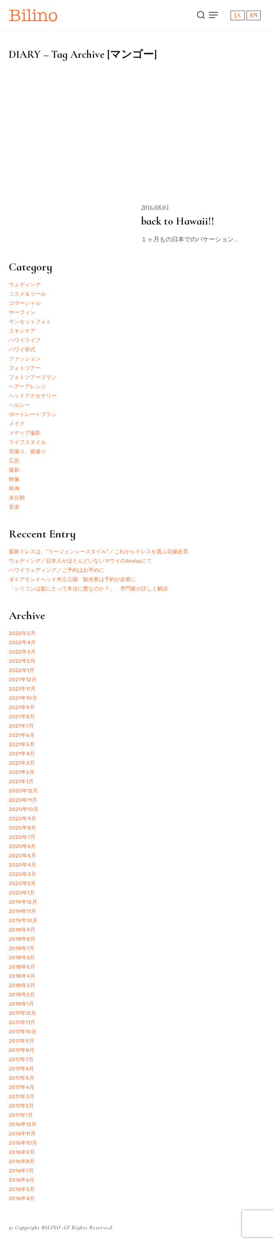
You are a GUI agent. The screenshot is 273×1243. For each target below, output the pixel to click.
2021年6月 (21, 735)
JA (237, 15)
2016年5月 (22, 1189)
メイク (17, 424)
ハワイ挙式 (22, 349)
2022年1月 (21, 670)
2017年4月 (21, 1087)
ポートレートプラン (33, 414)
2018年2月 (22, 994)
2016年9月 (22, 1152)
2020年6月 (22, 846)
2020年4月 (22, 865)
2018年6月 (22, 957)
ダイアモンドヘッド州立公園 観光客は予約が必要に (72, 579)
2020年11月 (23, 800)
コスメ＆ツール (27, 294)
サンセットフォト (30, 322)
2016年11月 (22, 1133)
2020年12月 (23, 791)
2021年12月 (23, 679)
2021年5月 (22, 744)
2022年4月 (22, 642)
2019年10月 (23, 920)
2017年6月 (21, 1069)
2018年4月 (22, 976)
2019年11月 (22, 911)
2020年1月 (22, 893)
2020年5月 (22, 855)
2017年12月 (22, 1013)
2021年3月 (22, 763)
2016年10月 (23, 1143)
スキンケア (22, 331)
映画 (14, 488)
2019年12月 (23, 902)
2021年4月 (22, 754)
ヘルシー (19, 405)
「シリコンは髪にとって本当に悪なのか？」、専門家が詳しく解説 (88, 589)
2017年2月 (21, 1106)
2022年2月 (22, 661)
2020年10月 (23, 809)
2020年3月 (22, 874)
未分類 (17, 498)
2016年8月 (22, 1161)
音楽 (14, 507)
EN (254, 15)
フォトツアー (25, 368)
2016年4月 (22, 1198)
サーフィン (22, 312)
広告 (14, 461)
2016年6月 (21, 1180)
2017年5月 (21, 1078)
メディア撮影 (25, 433)
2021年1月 (21, 781)
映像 (14, 479)
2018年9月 (22, 930)
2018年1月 (21, 1004)
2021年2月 (21, 772)
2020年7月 (22, 837)
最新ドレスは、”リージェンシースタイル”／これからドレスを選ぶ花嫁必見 (98, 551)
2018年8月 (22, 939)
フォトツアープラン (33, 377)
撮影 (14, 470)
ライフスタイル (27, 442)
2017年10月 (23, 1032)
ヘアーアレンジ (27, 386)
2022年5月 (22, 633)
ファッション (25, 359)
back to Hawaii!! (177, 221)
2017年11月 (22, 1022)
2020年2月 (22, 883)
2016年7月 (21, 1171)
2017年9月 (21, 1041)
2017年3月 (21, 1096)
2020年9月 (22, 818)
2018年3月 (22, 985)
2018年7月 (21, 948)
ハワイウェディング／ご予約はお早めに (56, 570)
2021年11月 (22, 689)
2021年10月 (23, 698)
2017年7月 (21, 1059)
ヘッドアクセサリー (33, 396)
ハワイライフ (25, 340)
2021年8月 (22, 717)
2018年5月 (22, 967)
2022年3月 (22, 652)
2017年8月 (21, 1050)
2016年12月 (23, 1124)
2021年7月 (21, 726)
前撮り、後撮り (27, 451)
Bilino (33, 15)
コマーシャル (25, 303)
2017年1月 (21, 1115)
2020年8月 (22, 828)
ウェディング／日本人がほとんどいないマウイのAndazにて (80, 561)
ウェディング (25, 285)
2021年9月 (22, 707)
